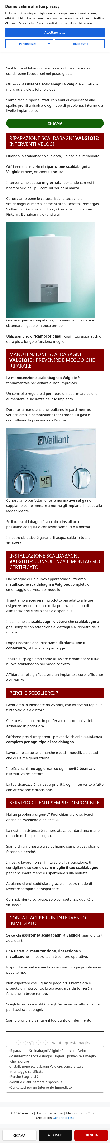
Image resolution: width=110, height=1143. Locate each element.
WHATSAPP (55, 1135)
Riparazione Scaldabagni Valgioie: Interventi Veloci (48, 1051)
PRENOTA (91, 1135)
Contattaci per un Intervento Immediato (41, 1087)
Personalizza (28, 44)
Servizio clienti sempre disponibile (36, 1082)
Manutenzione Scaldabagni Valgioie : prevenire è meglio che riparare (53, 1058)
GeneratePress (63, 1117)
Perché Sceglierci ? (24, 1076)
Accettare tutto (54, 32)
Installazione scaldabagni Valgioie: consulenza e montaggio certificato (46, 1069)
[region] (55, 26)
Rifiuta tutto (79, 44)
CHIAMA (19, 1135)
